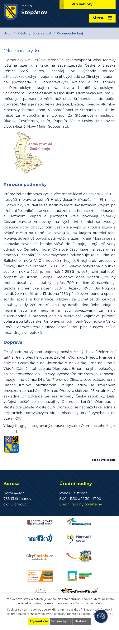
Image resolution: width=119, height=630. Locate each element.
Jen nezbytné (61, 621)
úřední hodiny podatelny (80, 504)
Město (22, 33)
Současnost (42, 33)
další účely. (95, 603)
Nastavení (82, 621)
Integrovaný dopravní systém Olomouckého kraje (72, 426)
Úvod (7, 33)
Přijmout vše (39, 621)
